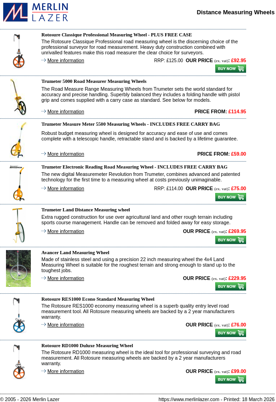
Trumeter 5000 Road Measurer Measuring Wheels (93, 81)
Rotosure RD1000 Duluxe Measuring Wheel (87, 345)
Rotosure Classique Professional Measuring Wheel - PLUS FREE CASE (116, 34)
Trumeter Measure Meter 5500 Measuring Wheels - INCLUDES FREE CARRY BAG (130, 124)
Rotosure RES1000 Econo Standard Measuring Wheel (98, 299)
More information (65, 60)
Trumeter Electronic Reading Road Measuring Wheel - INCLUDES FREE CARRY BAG (134, 166)
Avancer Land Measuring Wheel (75, 252)
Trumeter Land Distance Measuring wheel (85, 209)
